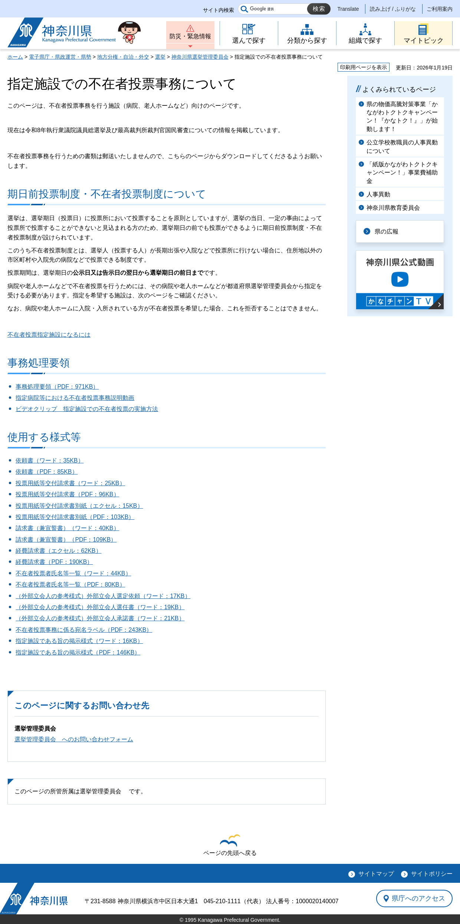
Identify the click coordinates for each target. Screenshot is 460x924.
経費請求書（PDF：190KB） (54, 562)
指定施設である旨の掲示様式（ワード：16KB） (79, 641)
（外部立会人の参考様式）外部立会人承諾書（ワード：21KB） (100, 618)
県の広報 (386, 231)
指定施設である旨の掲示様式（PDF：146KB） (78, 652)
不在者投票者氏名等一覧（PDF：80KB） (70, 584)
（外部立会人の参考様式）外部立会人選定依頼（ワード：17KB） (103, 596)
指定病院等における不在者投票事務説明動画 (75, 398)
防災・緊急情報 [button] (190, 36)
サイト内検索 (218, 10)
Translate (348, 9)
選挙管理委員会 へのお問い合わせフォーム (73, 739)
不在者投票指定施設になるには (49, 335)
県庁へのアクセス (418, 898)
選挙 (160, 57)
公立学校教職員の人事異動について (402, 146)
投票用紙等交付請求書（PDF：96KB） (67, 494)
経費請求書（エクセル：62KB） (58, 551)
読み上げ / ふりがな (393, 9)
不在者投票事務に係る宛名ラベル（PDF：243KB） (84, 630)
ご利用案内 (440, 9)
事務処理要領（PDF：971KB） (57, 386)
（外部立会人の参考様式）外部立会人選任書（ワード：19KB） (100, 607)
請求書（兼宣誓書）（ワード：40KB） (67, 528)
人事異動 (378, 194)
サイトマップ (376, 874)
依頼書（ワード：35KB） (49, 460)
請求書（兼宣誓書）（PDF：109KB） (66, 539)
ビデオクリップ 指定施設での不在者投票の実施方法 (87, 409)
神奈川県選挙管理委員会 (200, 57)
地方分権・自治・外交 (123, 57)
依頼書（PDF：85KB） (47, 471)
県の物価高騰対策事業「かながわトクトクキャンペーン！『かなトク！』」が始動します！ (402, 116)
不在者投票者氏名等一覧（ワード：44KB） (73, 573)
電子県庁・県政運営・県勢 (60, 57)
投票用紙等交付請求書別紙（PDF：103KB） (75, 517)
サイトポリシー (432, 874)
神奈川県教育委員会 (393, 208)
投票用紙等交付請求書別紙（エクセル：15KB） (79, 506)
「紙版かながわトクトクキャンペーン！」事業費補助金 (402, 172)
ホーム (15, 57)
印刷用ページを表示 (363, 67)
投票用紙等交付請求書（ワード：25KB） (70, 483)
